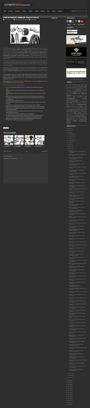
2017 (69, 392)
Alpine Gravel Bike (71, 88)
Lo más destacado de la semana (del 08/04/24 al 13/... (76, 270)
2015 (69, 396)
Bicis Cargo (85, 88)
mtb (75, 113)
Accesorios (80, 86)
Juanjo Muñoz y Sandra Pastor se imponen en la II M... (76, 205)
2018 (69, 390)
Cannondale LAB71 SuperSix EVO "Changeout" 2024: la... (76, 345)
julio (70, 144)
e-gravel (80, 101)
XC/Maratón (83, 121)
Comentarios (70, 32)
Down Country (81, 100)
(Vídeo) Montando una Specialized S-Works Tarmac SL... (76, 230)
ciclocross (68, 96)
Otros (48, 11)
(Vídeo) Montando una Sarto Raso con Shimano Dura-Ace (77, 208)
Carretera (10, 11)
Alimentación (76, 87)
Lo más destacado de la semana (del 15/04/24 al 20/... (76, 220)
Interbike (71, 109)
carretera (78, 90)
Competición (70, 98)
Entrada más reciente (7, 151)
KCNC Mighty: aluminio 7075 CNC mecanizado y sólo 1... (76, 177)
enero (70, 377)
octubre (70, 138)
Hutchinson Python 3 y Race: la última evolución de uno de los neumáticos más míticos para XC (25, 96)
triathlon (85, 118)
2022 (69, 382)
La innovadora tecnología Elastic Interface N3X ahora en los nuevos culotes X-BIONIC (23, 105)
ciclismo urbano (82, 95)
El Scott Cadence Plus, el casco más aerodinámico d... (76, 357)
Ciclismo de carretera (79, 93)
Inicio (27, 151)
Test (75, 118)
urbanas (82, 119)
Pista (86, 115)
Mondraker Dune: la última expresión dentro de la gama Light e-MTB (19, 119)
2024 (69, 132)
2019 (69, 388)
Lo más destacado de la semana (21, 19)
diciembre (71, 134)
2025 (69, 130)
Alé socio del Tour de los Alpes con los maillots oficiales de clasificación (20, 113)
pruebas (79, 116)
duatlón (67, 101)
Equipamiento (82, 104)
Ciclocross (17, 11)
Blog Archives (81, 24)
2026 (69, 128)
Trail (79, 118)
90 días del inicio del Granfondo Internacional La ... (75, 370)
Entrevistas (72, 104)
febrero (70, 375)
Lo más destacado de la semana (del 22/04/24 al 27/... (76, 171)
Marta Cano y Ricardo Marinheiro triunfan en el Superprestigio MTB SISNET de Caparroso (23, 118)
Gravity (67, 109)
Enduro (85, 102)
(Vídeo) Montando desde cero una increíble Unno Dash (76, 255)
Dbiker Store (76, 45)
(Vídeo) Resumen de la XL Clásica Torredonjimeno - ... (76, 158)
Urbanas (43, 11)
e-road (73, 102)
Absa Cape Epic (70, 86)
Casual (67, 91)
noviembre (71, 136)
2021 (69, 384)
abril (70, 150)
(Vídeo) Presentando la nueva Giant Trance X (15, 100)
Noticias (85, 113)
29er (82, 85)
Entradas (69, 30)
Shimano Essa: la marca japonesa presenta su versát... (76, 351)
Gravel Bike (80, 108)
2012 (69, 402)
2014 (69, 398)
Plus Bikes (71, 116)
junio (70, 146)
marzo (70, 373)
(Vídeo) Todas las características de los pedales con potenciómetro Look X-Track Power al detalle (25, 106)
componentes (69, 100)
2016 (69, 394)
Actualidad (68, 87)
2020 (69, 386)
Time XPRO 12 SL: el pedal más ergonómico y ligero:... (75, 211)
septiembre (71, 140)
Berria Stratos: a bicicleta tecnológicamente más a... (75, 286)
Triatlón (36, 11)
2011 (69, 404)
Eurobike (73, 106)
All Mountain (84, 87)
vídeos (68, 121)
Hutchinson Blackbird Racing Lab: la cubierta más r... (76, 354)
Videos (53, 11)
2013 (69, 400)
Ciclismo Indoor (74, 95)
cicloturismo (80, 96)
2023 (69, 380)
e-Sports (79, 102)
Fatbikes (81, 106)
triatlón (70, 119)
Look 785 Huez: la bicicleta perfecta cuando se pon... (76, 164)
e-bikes (73, 101)
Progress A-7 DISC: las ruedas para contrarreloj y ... (76, 227)
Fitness (73, 107)
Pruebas (24, 11)
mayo (70, 148)
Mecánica (77, 111)
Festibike (68, 107)
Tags (74, 24)
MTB (5, 11)
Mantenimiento (69, 111)
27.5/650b (74, 85)
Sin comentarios (33, 19)
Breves (69, 90)
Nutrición (71, 115)
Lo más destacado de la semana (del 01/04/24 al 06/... (76, 329)
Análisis (30, 11)
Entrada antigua (44, 151)
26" (67, 85)
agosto (70, 142)
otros (77, 115)
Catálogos (60, 11)
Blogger (81, 79)
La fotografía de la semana (80, 109)
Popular (69, 24)
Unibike (76, 119)
